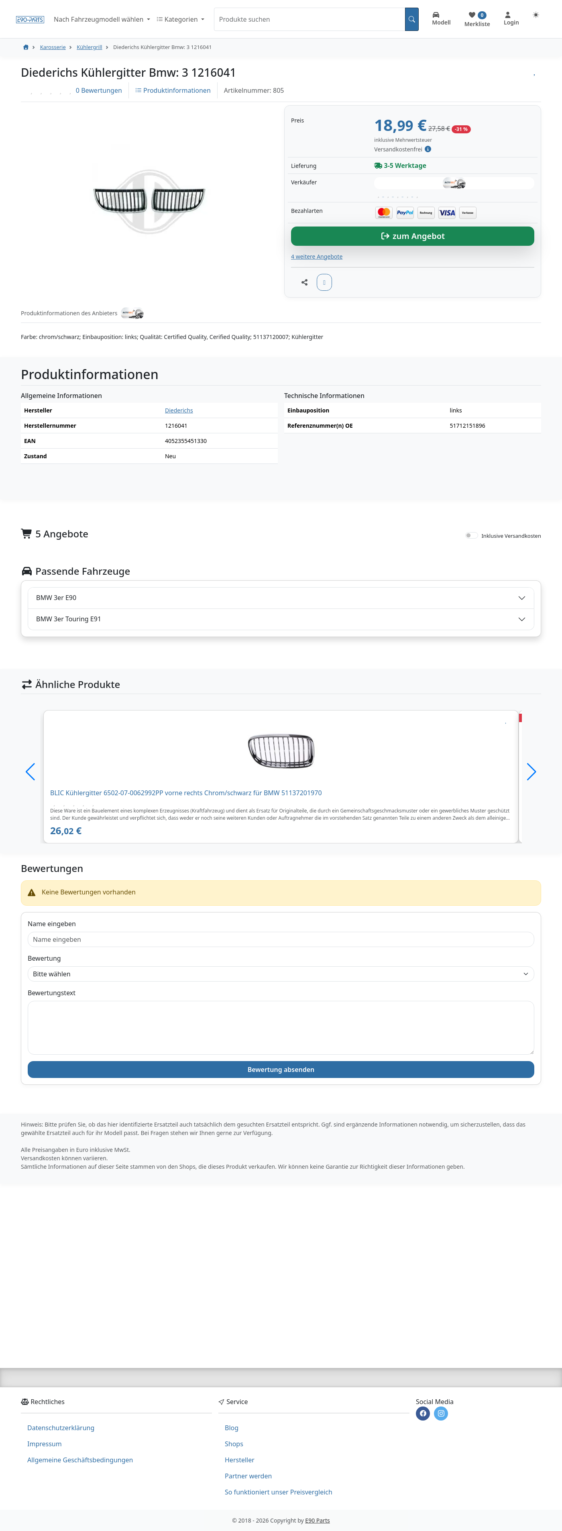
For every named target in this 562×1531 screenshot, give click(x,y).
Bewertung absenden (281, 1191)
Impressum (44, 1443)
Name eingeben (52, 1045)
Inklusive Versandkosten (511, 657)
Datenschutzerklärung (60, 1427)
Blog (231, 1427)
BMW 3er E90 (56, 719)
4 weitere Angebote (316, 378)
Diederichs (179, 532)
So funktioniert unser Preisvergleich (278, 1492)
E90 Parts (317, 1520)
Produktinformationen (173, 90)
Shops (234, 1443)
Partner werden (248, 1476)
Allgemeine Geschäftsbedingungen (80, 1459)
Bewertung (44, 1080)
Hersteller (240, 1459)
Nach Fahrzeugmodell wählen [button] (99, 19)
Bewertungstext (51, 1114)
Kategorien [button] (178, 19)
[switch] (471, 657)
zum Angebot (413, 357)
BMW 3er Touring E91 (68, 740)
